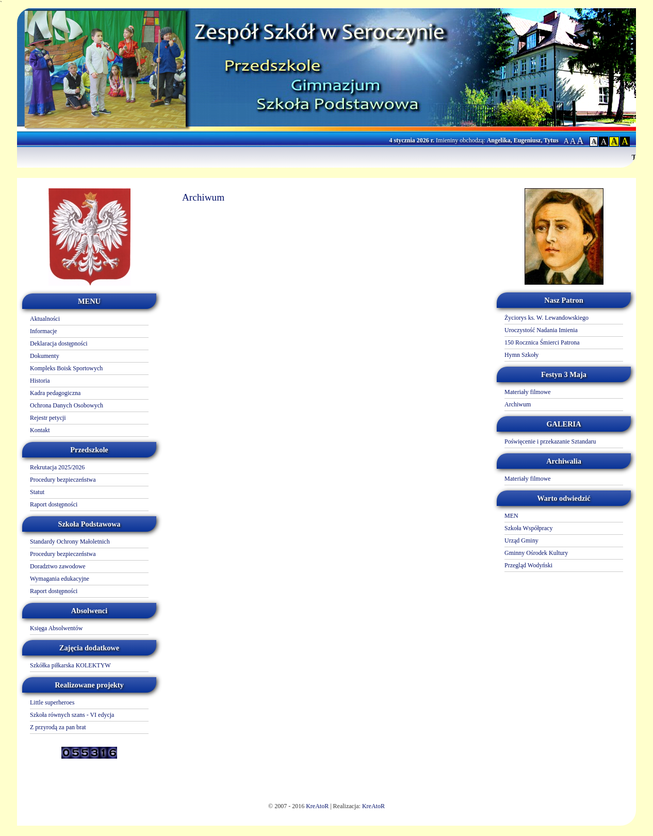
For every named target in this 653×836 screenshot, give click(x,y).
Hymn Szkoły (521, 354)
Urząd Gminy (521, 540)
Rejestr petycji (48, 417)
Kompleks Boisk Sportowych (66, 368)
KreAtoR (317, 806)
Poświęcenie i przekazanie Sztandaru (550, 441)
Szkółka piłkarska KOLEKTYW (70, 665)
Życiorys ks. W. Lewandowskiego (546, 317)
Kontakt (40, 430)
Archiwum (517, 404)
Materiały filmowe (527, 392)
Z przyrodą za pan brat (58, 727)
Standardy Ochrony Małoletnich (70, 541)
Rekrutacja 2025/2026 (57, 467)
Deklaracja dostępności (59, 343)
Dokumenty (44, 355)
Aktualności (45, 318)
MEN (511, 515)
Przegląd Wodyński (528, 565)
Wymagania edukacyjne (59, 578)
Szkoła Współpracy (528, 528)
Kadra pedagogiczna (55, 393)
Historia (40, 380)
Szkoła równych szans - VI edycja (72, 714)
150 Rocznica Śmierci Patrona (542, 342)
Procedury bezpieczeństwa (63, 479)
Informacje (43, 331)
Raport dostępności (53, 504)
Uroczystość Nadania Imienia (541, 330)
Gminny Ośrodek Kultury (536, 552)
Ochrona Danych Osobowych (66, 405)
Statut (37, 492)
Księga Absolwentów (56, 628)
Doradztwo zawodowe (58, 566)
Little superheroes (52, 702)
